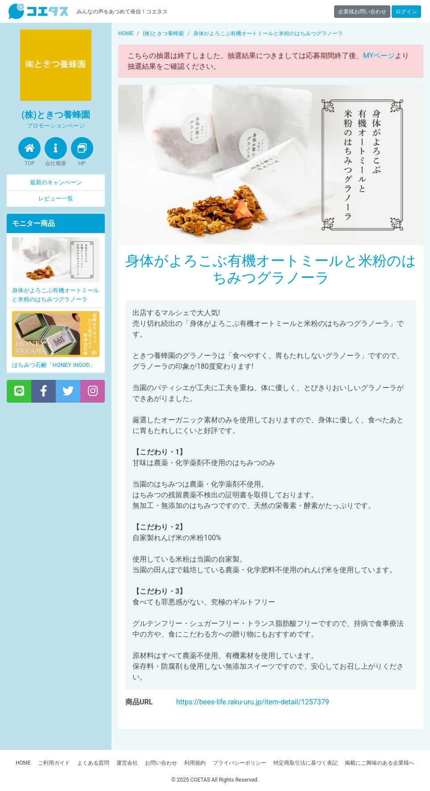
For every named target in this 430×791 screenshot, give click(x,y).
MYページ (379, 55)
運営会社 (127, 763)
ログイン (406, 11)
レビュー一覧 (55, 198)
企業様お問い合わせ (362, 11)
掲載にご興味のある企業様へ (379, 763)
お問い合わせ (161, 763)
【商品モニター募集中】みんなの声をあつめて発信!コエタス (38, 11)
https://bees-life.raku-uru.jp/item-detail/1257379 (252, 702)
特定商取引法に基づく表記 (305, 763)
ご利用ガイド (54, 763)
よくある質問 (93, 763)
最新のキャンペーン (56, 182)
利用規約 (195, 763)
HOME (23, 763)
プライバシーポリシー (239, 763)
